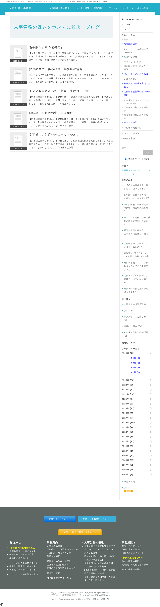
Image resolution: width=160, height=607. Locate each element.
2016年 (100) (129, 422)
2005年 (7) (127, 474)
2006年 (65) (128, 470)
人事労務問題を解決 (61, 8)
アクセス (113, 8)
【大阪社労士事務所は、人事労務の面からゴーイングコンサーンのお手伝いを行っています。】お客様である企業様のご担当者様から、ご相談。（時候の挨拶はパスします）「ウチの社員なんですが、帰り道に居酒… (71, 122)
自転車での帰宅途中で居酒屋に (51, 112)
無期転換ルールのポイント (22, 551)
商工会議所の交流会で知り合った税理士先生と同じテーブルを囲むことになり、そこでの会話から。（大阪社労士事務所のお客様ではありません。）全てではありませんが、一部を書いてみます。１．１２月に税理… (71, 78)
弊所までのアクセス (132, 546)
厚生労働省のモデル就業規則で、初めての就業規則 (136, 208)
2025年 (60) (128, 380)
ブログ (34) (130, 310)
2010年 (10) (128, 451)
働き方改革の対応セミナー (135, 561)
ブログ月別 (129, 482)
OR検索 (144, 159)
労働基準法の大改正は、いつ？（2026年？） (136, 245)
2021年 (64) (128, 399)
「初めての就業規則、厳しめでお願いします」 (136, 187)
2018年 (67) (128, 413)
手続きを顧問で (54, 556)
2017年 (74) (128, 418)
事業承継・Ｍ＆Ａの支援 (59, 553)
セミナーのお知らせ (133, 133)
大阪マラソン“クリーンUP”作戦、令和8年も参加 (136, 255)
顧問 (126, 39)
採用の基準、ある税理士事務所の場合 (56, 69)
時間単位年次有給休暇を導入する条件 (136, 290)
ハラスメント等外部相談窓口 (23, 574)
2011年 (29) (128, 446)
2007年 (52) (128, 465)
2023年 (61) (128, 389)
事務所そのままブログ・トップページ (137, 172)
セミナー (127, 8)
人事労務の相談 (54, 546)
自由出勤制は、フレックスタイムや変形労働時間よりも (136, 266)
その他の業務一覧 (133, 128)
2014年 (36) (128, 432)
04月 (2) (132, 358)
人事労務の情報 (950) (135, 304)
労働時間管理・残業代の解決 (136, 68)
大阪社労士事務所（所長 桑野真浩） (79, 593)
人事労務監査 (130, 79)
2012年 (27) (128, 441)
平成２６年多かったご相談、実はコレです (59, 91)
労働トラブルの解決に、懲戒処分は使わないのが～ (136, 279)
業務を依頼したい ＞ (60, 519)
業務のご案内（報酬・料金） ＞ (80, 532)
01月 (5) (132, 372)
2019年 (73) (128, 408)
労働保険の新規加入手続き (136, 109)
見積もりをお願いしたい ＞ (97, 519)
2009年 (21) (128, 455)
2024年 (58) (128, 385)
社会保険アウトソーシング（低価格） (136, 102)
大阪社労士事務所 (20, 8)
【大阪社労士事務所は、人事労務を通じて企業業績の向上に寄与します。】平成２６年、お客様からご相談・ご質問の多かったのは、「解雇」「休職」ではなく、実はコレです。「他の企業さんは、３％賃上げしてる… (71, 100)
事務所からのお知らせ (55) (135, 318)
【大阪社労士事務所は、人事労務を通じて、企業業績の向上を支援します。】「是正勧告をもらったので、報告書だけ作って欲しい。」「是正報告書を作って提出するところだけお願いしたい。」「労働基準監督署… (71, 144)
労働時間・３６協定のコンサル (62, 549)
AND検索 (131, 159)
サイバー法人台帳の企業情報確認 (136, 51)
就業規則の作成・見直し (59, 561)
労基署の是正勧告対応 (58, 564)
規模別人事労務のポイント (22, 569)
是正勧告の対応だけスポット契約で (54, 134)
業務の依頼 (142, 8)
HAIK (107, 599)
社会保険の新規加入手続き (136, 116)
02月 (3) (132, 367)
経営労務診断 (130, 57)
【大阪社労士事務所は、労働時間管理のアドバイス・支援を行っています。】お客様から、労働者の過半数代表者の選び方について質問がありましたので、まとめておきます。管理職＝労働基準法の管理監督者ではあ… (71, 56)
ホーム (127, 29)
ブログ (109, 546)
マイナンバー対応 (133, 62)
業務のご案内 (128, 35)
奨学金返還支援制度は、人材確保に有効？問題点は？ (136, 233)
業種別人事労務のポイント (22, 566)
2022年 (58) (128, 394)
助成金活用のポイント (20, 558)
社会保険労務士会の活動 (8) (136, 334)
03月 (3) (132, 363)
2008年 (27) (128, 460)
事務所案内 (99, 8)
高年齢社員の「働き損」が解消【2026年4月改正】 (137, 197)
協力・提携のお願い (132, 569)
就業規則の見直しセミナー (135, 564)
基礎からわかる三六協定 (21, 554)
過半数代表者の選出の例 (46, 47)
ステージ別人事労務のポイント (24, 563)
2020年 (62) (128, 404)
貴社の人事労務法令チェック (61, 568)
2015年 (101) (129, 427)
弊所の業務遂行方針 (132, 549)
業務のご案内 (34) (133, 326)
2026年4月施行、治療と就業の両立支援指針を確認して (137, 221)
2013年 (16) (128, 437)
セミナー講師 (82, 8)
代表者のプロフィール (133, 553)
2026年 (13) (128, 353)
